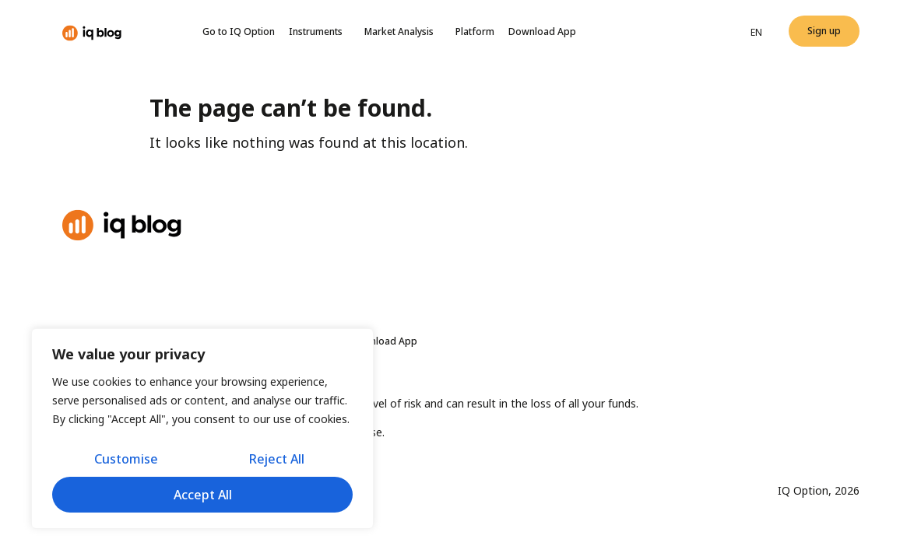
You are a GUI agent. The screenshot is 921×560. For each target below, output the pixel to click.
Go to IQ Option (238, 31)
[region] (202, 428)
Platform (474, 31)
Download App (542, 31)
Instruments (319, 32)
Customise (126, 458)
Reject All (276, 458)
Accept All (203, 494)
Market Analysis (402, 32)
